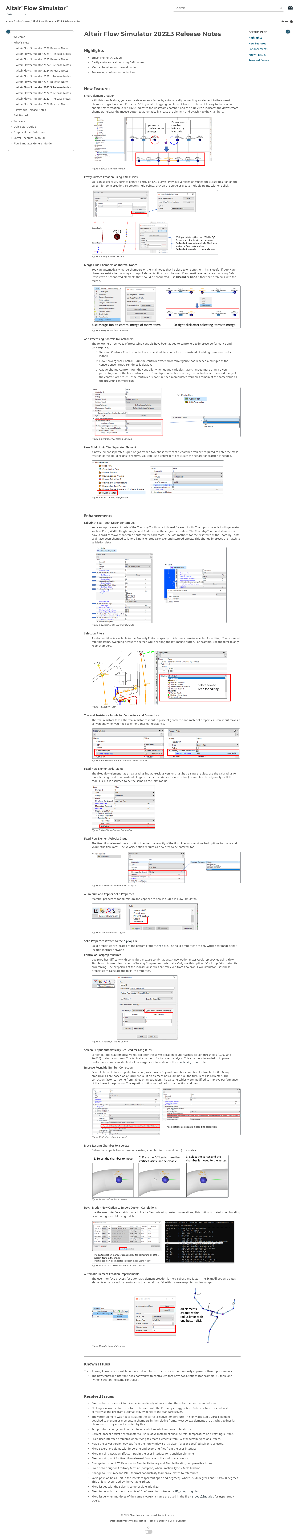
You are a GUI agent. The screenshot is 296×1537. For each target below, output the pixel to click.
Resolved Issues (259, 60)
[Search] (280, 8)
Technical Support (157, 1520)
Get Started (21, 116)
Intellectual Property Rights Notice (128, 1520)
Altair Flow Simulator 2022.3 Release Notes (56, 21)
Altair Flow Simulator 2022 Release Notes (42, 104)
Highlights (255, 38)
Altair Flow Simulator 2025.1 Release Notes (43, 54)
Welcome (19, 37)
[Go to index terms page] (286, 10)
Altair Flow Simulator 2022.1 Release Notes (43, 99)
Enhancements (258, 49)
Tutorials (19, 121)
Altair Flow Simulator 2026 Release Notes (42, 48)
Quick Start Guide (25, 127)
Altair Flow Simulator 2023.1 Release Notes (43, 76)
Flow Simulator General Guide (33, 144)
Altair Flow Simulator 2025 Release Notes (42, 59)
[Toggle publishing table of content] (8, 32)
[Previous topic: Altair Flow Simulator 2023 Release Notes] (283, 22)
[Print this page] (291, 21)
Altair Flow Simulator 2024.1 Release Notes (43, 65)
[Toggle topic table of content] (288, 32)
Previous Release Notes (31, 110)
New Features (257, 44)
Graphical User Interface (29, 132)
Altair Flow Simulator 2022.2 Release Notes (43, 93)
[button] (12, 37)
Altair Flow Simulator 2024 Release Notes (42, 71)
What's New (23, 21)
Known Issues (257, 55)
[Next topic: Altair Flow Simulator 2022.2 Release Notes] (287, 22)
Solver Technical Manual (29, 138)
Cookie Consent (178, 1520)
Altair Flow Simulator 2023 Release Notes (42, 82)
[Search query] (228, 8)
